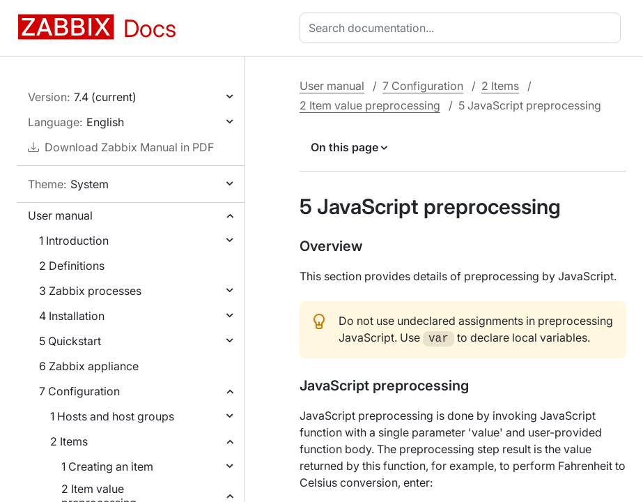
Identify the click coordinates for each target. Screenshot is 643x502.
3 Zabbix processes (90, 291)
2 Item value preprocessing (370, 105)
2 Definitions (71, 266)
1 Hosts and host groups (112, 416)
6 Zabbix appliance (89, 366)
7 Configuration (79, 391)
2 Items (69, 441)
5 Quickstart (70, 341)
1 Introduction (74, 241)
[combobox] (463, 28)
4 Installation (71, 316)
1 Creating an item (107, 466)
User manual (60, 215)
